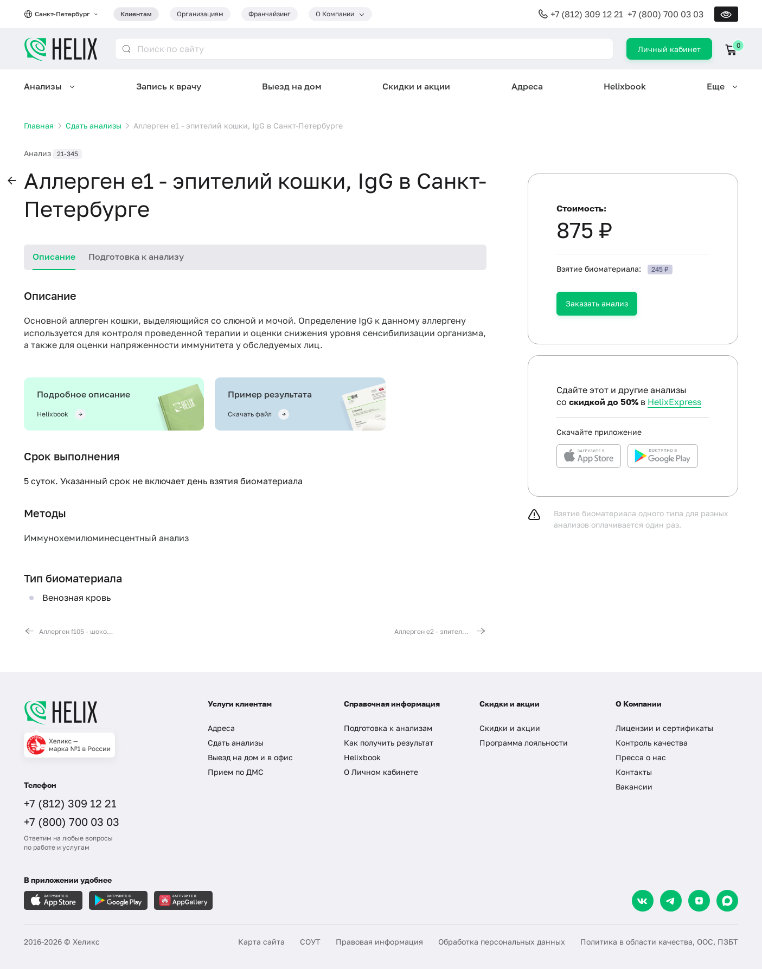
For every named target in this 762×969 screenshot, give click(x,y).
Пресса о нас (641, 757)
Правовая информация (379, 941)
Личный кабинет (669, 49)
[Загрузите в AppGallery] (183, 900)
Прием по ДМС (236, 772)
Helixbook (625, 86)
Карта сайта (261, 941)
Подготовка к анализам (388, 728)
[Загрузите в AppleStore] (53, 900)
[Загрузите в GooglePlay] (118, 900)
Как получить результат (388, 742)
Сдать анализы (236, 742)
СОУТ (310, 941)
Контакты (634, 772)
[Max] (727, 901)
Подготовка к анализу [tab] (136, 256)
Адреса (527, 86)
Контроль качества (652, 742)
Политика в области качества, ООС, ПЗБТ (659, 941)
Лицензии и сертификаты (664, 728)
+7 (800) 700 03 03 (665, 14)
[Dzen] (699, 901)
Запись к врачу (168, 86)
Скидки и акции (416, 86)
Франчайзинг (269, 14)
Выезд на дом (292, 86)
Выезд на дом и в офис (250, 757)
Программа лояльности (523, 742)
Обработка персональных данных (501, 941)
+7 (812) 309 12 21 (586, 14)
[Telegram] (671, 901)
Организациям (200, 14)
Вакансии (634, 786)
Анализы (43, 86)
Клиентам (136, 14)
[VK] (643, 901)
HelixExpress (674, 401)
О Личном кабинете (381, 772)
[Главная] (105, 712)
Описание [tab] (54, 256)
